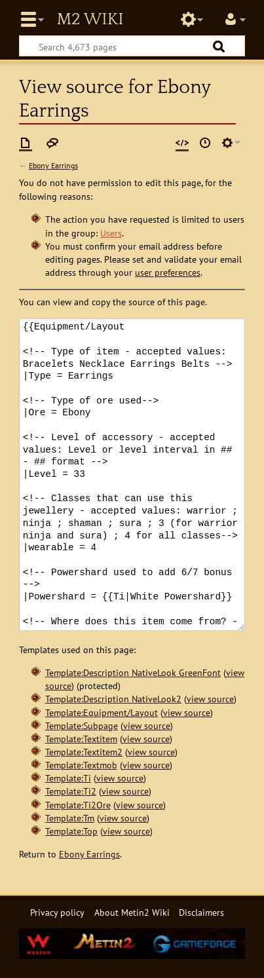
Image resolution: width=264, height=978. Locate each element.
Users (111, 233)
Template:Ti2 (70, 791)
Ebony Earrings (53, 165)
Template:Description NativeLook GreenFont (133, 672)
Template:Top (71, 831)
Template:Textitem (81, 738)
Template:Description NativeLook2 (113, 698)
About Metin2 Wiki (132, 912)
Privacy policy (57, 912)
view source (210, 698)
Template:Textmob (81, 765)
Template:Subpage (81, 725)
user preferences (167, 272)
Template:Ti (68, 778)
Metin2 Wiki (89, 19)
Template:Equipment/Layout (101, 712)
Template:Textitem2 (84, 751)
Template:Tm (69, 818)
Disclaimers (201, 912)
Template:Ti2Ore (78, 805)
